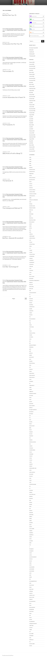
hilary (30, 365)
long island (31, 435)
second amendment (32, 556)
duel (30, 290)
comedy (30, 252)
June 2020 (31, 118)
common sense (32, 254)
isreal (30, 399)
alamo (30, 181)
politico (30, 518)
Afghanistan (31, 173)
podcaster (31, 512)
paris (30, 500)
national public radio (32, 468)
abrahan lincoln (32, 171)
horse (30, 379)
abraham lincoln (32, 169)
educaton (31, 300)
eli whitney (31, 304)
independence (31, 385)
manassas (31, 447)
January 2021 (31, 106)
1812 (30, 163)
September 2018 (32, 136)
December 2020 (32, 108)
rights (30, 542)
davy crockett (31, 276)
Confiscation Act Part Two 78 (12, 44)
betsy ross (31, 209)
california (31, 234)
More (4, 31)
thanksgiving (31, 609)
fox (29, 328)
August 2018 (31, 138)
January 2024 (31, 76)
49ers (30, 165)
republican (31, 532)
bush (30, 232)
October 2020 (31, 112)
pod (30, 508)
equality (30, 308)
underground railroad (33, 623)
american (31, 187)
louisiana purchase (32, 441)
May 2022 (31, 92)
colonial (30, 250)
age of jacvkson (32, 179)
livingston (31, 431)
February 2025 (31, 62)
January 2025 (31, 64)
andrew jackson (32, 195)
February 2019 (31, 130)
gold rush (30, 353)
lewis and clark (31, 425)
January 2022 (31, 94)
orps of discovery (32, 494)
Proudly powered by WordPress (7, 655)
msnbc (30, 462)
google (30, 355)
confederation (31, 256)
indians (30, 389)
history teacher (32, 377)
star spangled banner (33, 581)
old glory (30, 492)
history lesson (31, 373)
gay (30, 343)
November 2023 (32, 80)
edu (30, 296)
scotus (30, 554)
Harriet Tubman (32, 363)
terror (30, 603)
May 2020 (31, 120)
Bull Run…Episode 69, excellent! (13, 238)
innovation (31, 395)
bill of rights (31, 213)
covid (30, 272)
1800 (30, 161)
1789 (30, 159)
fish (30, 320)
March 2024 (31, 72)
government (31, 357)
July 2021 (31, 102)
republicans (31, 534)
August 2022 (31, 90)
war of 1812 (31, 633)
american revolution (32, 193)
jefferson (30, 407)
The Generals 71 (8, 181)
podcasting (31, 514)
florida (30, 324)
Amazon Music (21, 30)
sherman (30, 558)
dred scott (31, 288)
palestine (30, 496)
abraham (30, 167)
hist (30, 367)
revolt (30, 538)
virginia (30, 629)
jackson (30, 401)
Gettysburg (31, 347)
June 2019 (31, 128)
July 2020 (31, 116)
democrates (31, 286)
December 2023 (32, 78)
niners (30, 480)
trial (30, 615)
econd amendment (32, 292)
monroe (30, 460)
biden (30, 211)
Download (17, 28)
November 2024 (32, 68)
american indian (32, 191)
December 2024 (32, 66)
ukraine (30, 619)
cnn (30, 248)
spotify (30, 577)
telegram (30, 599)
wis (29, 641)
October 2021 (31, 98)
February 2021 (31, 104)
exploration (31, 310)
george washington (32, 345)
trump (30, 617)
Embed (20, 28)
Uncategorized (31, 621)
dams (30, 274)
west (30, 637)
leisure (30, 423)
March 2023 (31, 84)
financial (30, 314)
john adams (31, 411)
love (30, 443)
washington (31, 635)
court (30, 268)
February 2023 (31, 86)
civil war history (32, 244)
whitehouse (31, 639)
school (30, 552)
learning (30, 421)
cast (30, 240)
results (30, 536)
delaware (31, 282)
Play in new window (10, 28)
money (30, 458)
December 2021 (32, 96)
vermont (30, 627)
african (30, 175)
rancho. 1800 (31, 528)
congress (31, 258)
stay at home (31, 585)
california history (32, 238)
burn (30, 230)
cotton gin (31, 266)
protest (30, 526)
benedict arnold (32, 205)
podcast (30, 510)
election (30, 302)
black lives (31, 217)
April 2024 (31, 70)
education (31, 298)
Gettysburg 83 (31, 53)
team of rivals (31, 597)
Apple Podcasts (10, 30)
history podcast (32, 375)
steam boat (31, 589)
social (30, 564)
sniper (30, 562)
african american (32, 177)
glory (30, 349)
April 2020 (31, 122)
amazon (30, 183)
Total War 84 (31, 51)
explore (30, 312)
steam (30, 587)
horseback (31, 381)
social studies (31, 571)
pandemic (31, 498)
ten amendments (32, 601)
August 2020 (31, 114)
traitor (30, 613)
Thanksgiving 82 (32, 55)
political (30, 516)
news (30, 478)
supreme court (31, 595)
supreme (30, 593)
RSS (25, 30)
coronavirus (31, 264)
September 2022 (32, 88)
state (30, 583)
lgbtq (30, 427)
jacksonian (31, 403)
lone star (30, 433)
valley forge (31, 625)
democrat (31, 284)
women (30, 645)
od (29, 488)
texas (30, 605)
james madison (32, 405)
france (30, 330)
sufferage (31, 591)
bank (30, 201)
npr (29, 486)
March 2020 (31, 124)
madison (30, 445)
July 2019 (31, 126)
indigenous (31, 391)
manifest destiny (32, 449)
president (31, 522)
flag (30, 322)
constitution (31, 260)
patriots (30, 502)
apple (30, 197)
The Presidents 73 (9, 125)
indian (30, 387)
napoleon (31, 464)
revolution (31, 540)
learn (30, 419)
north (30, 482)
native (30, 470)
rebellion (30, 530)
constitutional (31, 262)
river (30, 544)
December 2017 (32, 151)
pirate (30, 506)
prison (30, 524)
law (30, 417)
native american (32, 472)
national (30, 466)
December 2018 (32, 134)
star (30, 579)
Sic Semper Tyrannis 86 (33, 47)
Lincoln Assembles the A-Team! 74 (14, 97)
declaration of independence (34, 280)
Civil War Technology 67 (10, 267)
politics (30, 520)
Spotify (15, 30)
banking (30, 203)
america (30, 185)
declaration (31, 278)
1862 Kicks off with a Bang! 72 (12, 153)
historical (30, 369)
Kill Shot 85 (31, 49)
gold (30, 351)
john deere (31, 413)
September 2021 (32, 100)
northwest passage (32, 484)
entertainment (31, 306)
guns (30, 359)
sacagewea (31, 550)
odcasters (31, 490)
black (30, 215)
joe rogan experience (33, 409)
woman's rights (32, 643)
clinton (30, 246)
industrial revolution (32, 393)
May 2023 (31, 82)
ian (29, 383)
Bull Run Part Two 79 (9, 15)
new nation (31, 474)
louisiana (30, 439)
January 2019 (31, 132)
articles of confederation (33, 199)
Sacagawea (31, 548)
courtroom (31, 270)
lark (30, 415)
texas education (32, 607)
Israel (30, 397)
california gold (31, 236)
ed (29, 294)
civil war (30, 242)
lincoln (30, 429)
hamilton (30, 361)
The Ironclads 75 (8, 71)
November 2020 (32, 110)
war (30, 631)
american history (32, 189)
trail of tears (31, 611)
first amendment (32, 318)
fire (30, 316)
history (30, 371)
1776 (30, 157)
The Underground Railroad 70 (12, 208)
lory (30, 437)
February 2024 (31, 74)
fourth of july (31, 326)
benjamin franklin (32, 207)
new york (30, 476)
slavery (30, 560)
